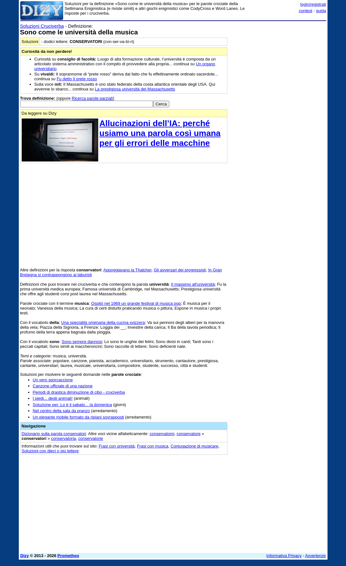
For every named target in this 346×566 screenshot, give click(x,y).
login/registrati (313, 4)
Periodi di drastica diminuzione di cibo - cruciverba (79, 392)
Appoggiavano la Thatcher (127, 270)
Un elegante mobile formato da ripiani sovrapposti (78, 417)
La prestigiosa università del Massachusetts (135, 89)
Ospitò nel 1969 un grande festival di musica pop (136, 303)
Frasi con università (117, 446)
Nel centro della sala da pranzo (61, 410)
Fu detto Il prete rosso (77, 78)
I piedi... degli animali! (53, 398)
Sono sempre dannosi (82, 341)
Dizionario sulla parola (54, 433)
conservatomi (162, 433)
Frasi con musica (152, 446)
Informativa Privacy (284, 555)
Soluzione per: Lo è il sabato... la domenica (72, 404)
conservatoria (63, 438)
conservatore (189, 433)
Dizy (24, 555)
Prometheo (68, 555)
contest (305, 10)
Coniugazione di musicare (194, 446)
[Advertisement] (278, 63)
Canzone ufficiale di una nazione (63, 385)
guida (321, 10)
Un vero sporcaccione (53, 379)
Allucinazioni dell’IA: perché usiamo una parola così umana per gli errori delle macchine (160, 133)
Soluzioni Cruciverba (42, 26)
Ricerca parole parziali (92, 98)
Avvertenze (315, 555)
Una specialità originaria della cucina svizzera (103, 322)
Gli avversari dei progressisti (180, 270)
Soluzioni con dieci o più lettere (50, 450)
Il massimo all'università (193, 284)
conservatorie (90, 438)
